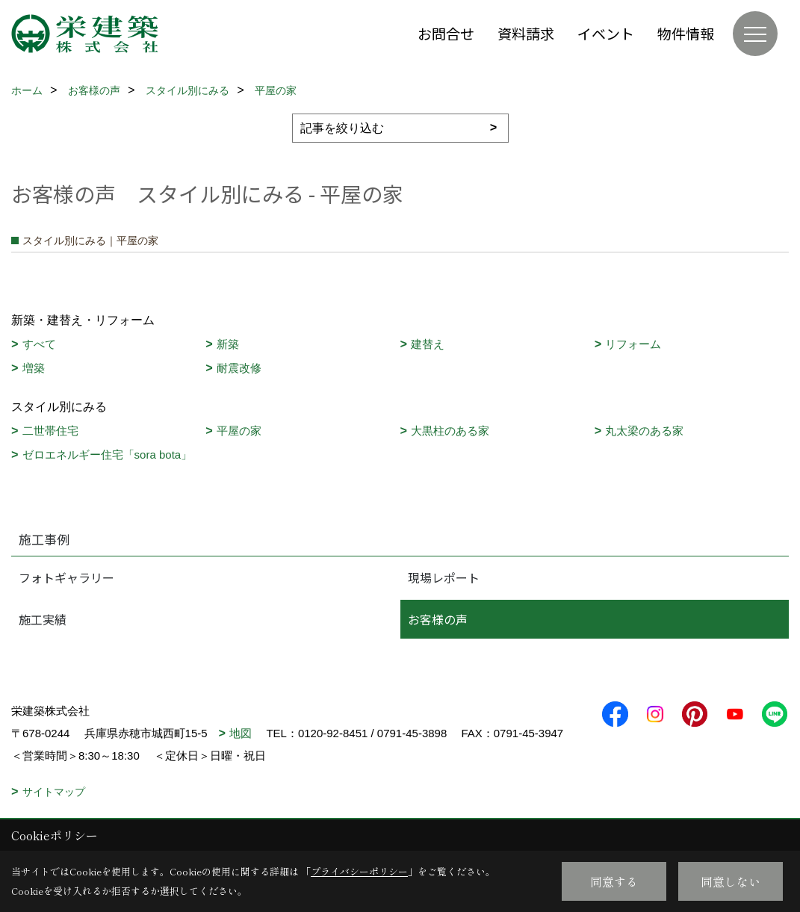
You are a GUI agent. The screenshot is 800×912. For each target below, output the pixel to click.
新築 (228, 344)
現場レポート (444, 577)
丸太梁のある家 (644, 430)
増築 (33, 368)
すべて (39, 344)
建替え (427, 344)
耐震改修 (239, 368)
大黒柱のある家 (450, 430)
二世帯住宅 (50, 430)
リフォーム (633, 344)
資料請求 (525, 33)
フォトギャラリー (66, 577)
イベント (605, 33)
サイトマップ (53, 792)
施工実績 (42, 619)
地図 (240, 733)
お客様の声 (438, 619)
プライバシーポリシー (359, 871)
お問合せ (446, 33)
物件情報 (685, 33)
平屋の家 (239, 430)
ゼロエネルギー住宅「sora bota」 (107, 454)
